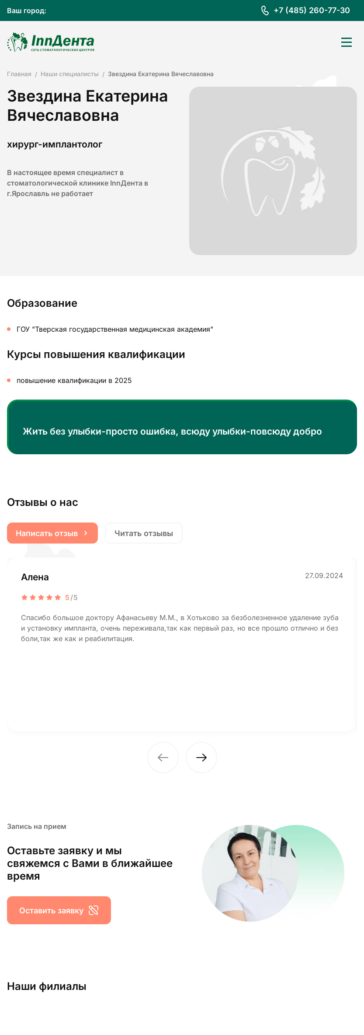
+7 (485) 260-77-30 (312, 10)
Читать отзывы (143, 533)
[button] (163, 757)
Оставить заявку (59, 910)
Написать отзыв (52, 533)
